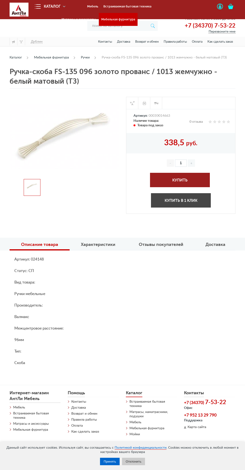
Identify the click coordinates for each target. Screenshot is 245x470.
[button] (191, 163)
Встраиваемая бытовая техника (127, 6)
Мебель (92, 6)
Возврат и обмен (147, 41)
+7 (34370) (205, 402)
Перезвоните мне (222, 31)
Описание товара (39, 244)
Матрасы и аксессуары (78, 19)
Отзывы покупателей (161, 244)
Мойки (134, 434)
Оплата (197, 41)
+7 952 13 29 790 (200, 415)
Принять (110, 461)
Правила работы (175, 41)
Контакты (105, 41)
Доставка (123, 41)
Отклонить (133, 461)
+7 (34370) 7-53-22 (210, 26)
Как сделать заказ (220, 41)
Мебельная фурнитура (118, 19)
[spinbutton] (181, 163)
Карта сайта (197, 427)
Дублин (37, 41)
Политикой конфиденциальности (141, 447)
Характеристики (98, 244)
